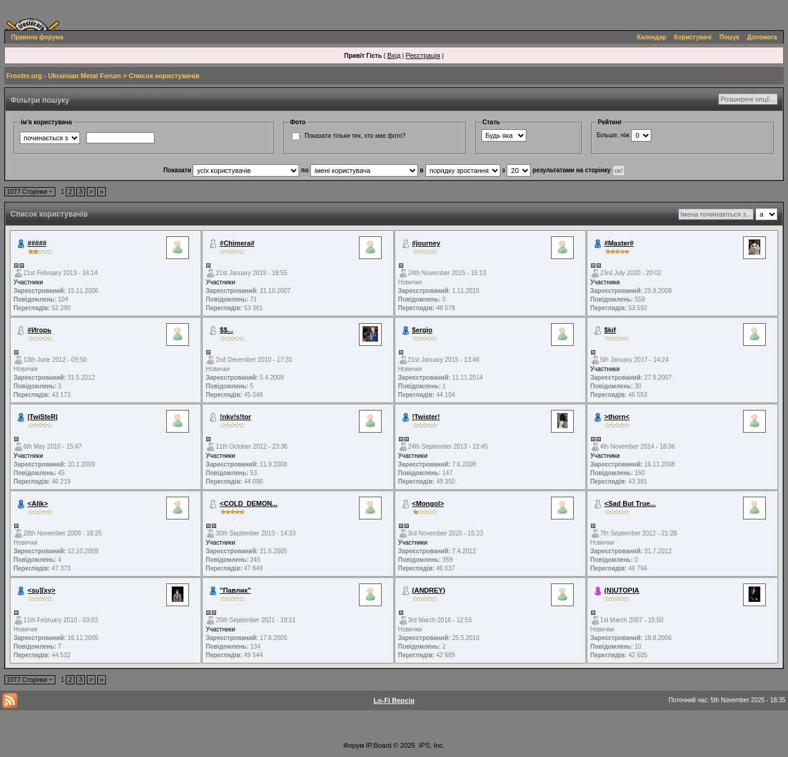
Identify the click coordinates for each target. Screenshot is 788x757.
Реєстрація (423, 55)
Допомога (762, 37)
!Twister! (426, 416)
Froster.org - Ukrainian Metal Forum (63, 75)
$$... (226, 330)
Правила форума (37, 37)
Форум (354, 745)
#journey (426, 243)
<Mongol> (428, 503)
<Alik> (38, 503)
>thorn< (617, 416)
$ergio (422, 330)
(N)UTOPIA (622, 590)
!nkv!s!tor (235, 416)
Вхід (394, 55)
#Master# (619, 243)
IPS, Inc (431, 745)
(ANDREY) (428, 590)
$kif (610, 330)
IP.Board (378, 745)
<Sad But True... (630, 503)
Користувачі (693, 37)
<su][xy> (41, 590)
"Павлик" (235, 590)
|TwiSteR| (43, 416)
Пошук (729, 37)
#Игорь (40, 330)
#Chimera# (237, 243)
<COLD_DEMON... (249, 503)
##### (37, 243)
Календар (652, 37)
